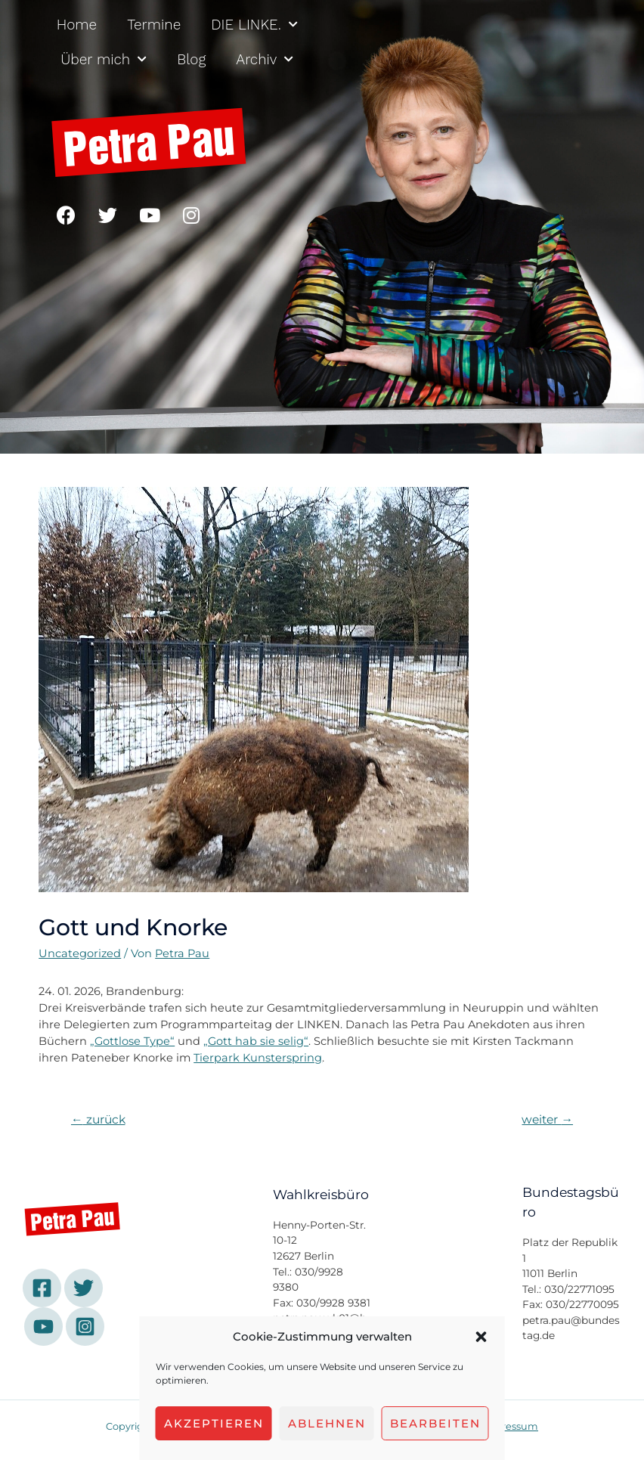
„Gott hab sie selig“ (255, 1041)
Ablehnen (327, 1423)
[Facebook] (42, 1288)
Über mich (103, 59)
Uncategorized (80, 953)
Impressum (509, 1426)
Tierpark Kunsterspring (258, 1058)
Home (77, 24)
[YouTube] (43, 1326)
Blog (191, 59)
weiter (547, 1119)
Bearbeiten (435, 1423)
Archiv (264, 59)
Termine (154, 24)
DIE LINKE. (254, 24)
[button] (481, 1336)
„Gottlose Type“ (132, 1041)
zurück (98, 1119)
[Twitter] (83, 1288)
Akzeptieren (214, 1423)
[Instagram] (85, 1326)
